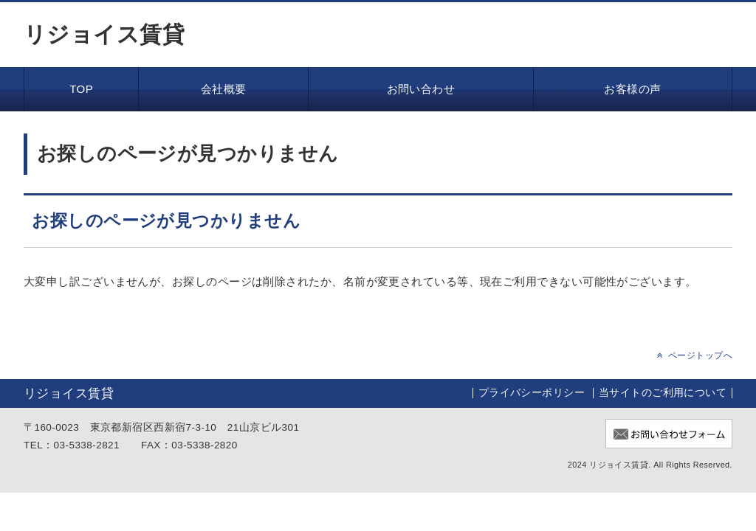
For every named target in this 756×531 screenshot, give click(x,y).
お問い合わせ (421, 89)
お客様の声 (632, 89)
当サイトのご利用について (662, 392)
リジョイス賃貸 (104, 35)
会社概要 (224, 89)
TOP (81, 89)
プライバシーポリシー (531, 392)
